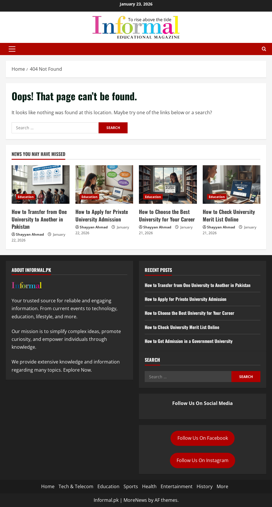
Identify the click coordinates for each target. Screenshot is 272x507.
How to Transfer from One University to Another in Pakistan (39, 219)
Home (48, 486)
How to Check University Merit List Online (229, 215)
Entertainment (177, 486)
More (222, 486)
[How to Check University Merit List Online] (232, 184)
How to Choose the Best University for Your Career (167, 215)
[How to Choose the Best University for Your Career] (168, 184)
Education (26, 197)
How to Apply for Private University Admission (101, 215)
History (205, 486)
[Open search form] (264, 48)
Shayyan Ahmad (30, 234)
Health (149, 486)
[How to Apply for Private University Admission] (104, 184)
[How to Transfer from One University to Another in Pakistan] (41, 184)
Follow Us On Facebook (202, 438)
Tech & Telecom (76, 486)
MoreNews (135, 500)
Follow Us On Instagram (203, 460)
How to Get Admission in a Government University (192, 340)
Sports (131, 486)
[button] (12, 49)
